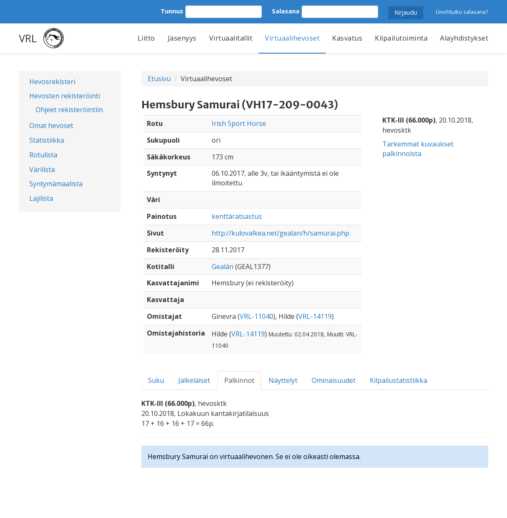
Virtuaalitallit (231, 38)
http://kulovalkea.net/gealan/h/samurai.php (280, 233)
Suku (156, 380)
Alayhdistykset (464, 38)
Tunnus (172, 11)
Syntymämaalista (55, 183)
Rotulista (43, 154)
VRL (28, 38)
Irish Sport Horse (239, 123)
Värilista (42, 169)
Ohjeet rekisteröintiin (69, 109)
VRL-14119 (315, 316)
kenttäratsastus (237, 216)
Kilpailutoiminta (401, 38)
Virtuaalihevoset (292, 38)
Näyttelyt (283, 380)
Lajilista (41, 198)
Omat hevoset (51, 125)
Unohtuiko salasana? (462, 11)
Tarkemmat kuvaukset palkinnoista (417, 148)
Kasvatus (347, 38)
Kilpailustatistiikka (398, 380)
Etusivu (159, 78)
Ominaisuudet (334, 380)
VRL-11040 (256, 316)
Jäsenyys (182, 38)
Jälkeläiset (194, 380)
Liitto (146, 38)
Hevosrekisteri (52, 81)
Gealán (222, 266)
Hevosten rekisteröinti (64, 95)
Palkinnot (239, 380)
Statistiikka (46, 140)
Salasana (286, 11)
